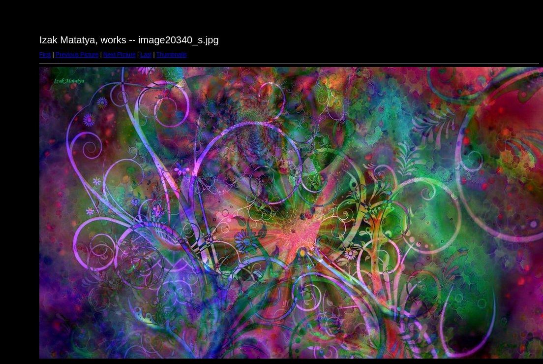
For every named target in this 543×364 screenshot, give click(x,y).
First (45, 54)
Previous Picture (77, 54)
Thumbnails (171, 54)
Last (145, 54)
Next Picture (119, 54)
